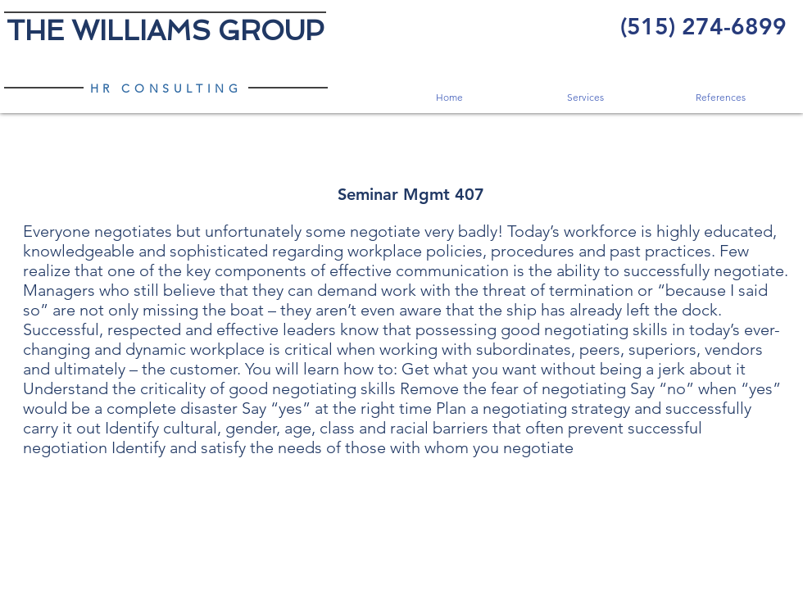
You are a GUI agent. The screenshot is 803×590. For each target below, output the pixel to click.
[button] (584, 97)
